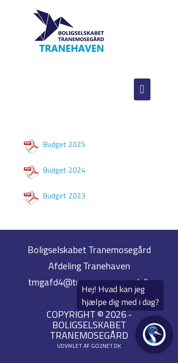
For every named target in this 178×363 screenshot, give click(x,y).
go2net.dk (106, 345)
